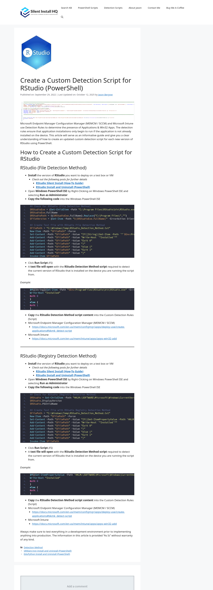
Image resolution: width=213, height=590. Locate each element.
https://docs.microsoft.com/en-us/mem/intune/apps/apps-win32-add (74, 338)
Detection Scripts (113, 7)
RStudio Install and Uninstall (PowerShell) (63, 187)
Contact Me (154, 7)
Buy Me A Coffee (175, 7)
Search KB (66, 7)
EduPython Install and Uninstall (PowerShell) (47, 554)
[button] (62, 17)
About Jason (135, 7)
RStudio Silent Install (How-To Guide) (59, 183)
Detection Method (33, 547)
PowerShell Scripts (88, 7)
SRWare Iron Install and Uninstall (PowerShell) (48, 550)
